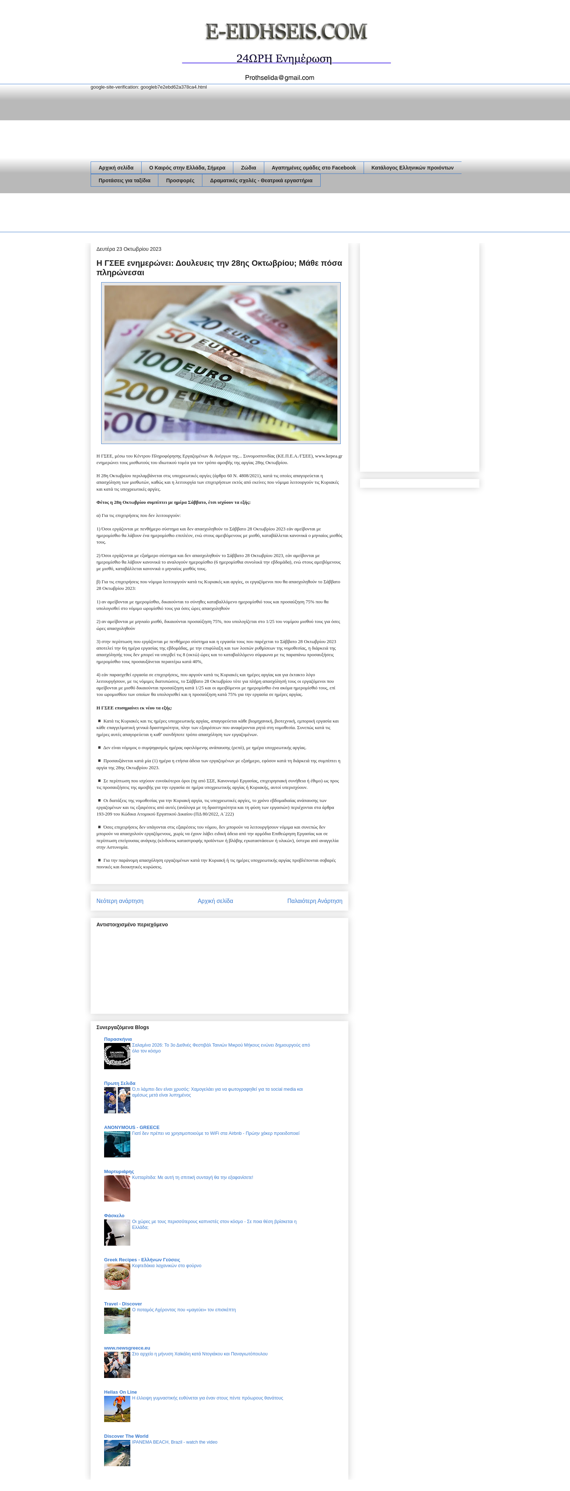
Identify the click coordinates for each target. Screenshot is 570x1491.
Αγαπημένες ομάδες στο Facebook (314, 168)
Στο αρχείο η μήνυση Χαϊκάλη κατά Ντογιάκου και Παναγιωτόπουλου (200, 1353)
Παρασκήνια (118, 1039)
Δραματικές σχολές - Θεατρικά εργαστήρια (261, 180)
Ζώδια (248, 168)
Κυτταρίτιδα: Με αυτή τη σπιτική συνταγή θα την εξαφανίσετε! (192, 1177)
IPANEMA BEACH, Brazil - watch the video (174, 1442)
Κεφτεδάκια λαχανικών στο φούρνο (166, 1265)
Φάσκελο (114, 1215)
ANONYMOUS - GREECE (131, 1127)
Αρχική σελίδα (116, 168)
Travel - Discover (123, 1304)
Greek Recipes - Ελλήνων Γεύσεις (142, 1259)
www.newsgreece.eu (127, 1348)
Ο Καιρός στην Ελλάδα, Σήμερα (187, 168)
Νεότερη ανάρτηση (119, 901)
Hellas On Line (120, 1392)
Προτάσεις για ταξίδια (124, 180)
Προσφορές (180, 180)
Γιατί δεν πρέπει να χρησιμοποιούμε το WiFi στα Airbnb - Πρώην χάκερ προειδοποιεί (216, 1133)
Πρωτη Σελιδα (119, 1083)
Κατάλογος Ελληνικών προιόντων (413, 168)
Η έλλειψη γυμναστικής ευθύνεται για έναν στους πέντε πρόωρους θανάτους (207, 1398)
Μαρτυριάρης (119, 1171)
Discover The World (126, 1436)
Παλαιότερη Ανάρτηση (315, 901)
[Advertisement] (223, 214)
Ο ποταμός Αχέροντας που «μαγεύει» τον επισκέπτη (184, 1309)
